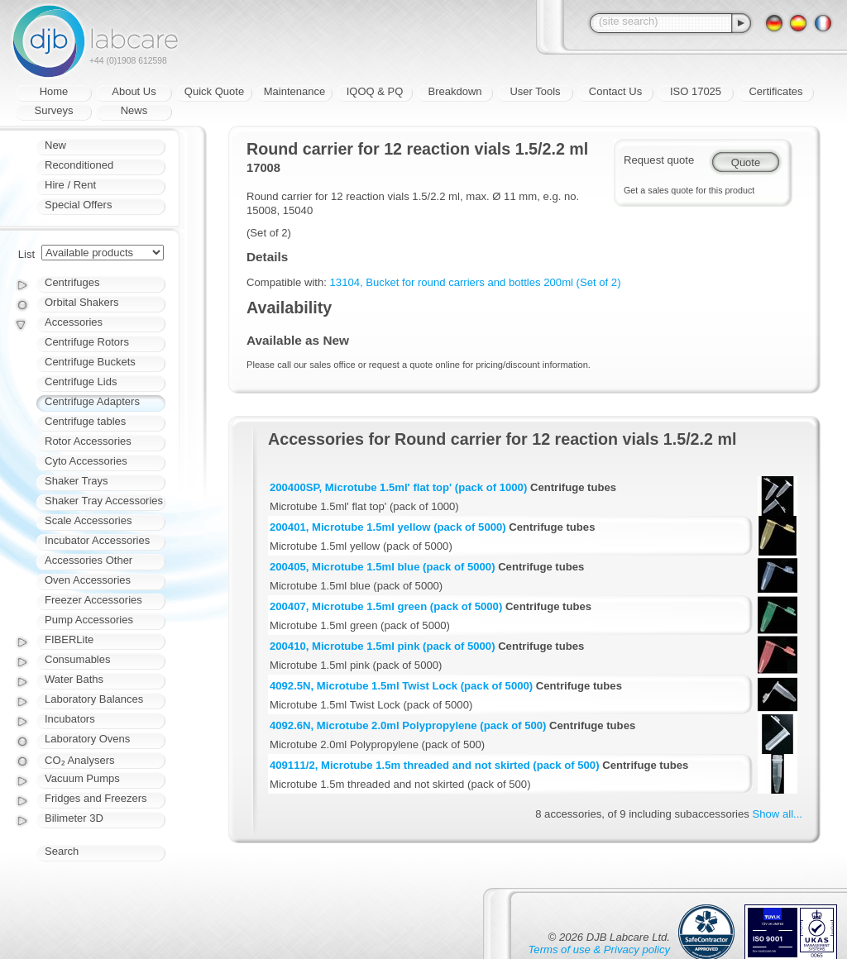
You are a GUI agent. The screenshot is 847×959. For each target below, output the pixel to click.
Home (54, 91)
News (134, 110)
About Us (134, 91)
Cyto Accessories (86, 461)
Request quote (659, 160)
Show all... (777, 814)
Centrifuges (72, 282)
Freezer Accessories (93, 600)
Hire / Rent (70, 185)
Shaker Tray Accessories (104, 500)
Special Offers (78, 204)
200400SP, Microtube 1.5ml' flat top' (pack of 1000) (398, 487)
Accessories (74, 322)
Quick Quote (214, 91)
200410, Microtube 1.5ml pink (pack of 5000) (382, 646)
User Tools (535, 91)
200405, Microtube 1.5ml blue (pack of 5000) (382, 567)
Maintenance (294, 91)
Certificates (775, 91)
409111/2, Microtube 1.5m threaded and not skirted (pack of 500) (435, 765)
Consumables (78, 659)
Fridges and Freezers (96, 798)
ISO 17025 (695, 91)
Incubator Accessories (97, 540)
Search (62, 851)
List (26, 254)
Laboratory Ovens (87, 738)
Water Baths (74, 679)
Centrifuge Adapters (92, 401)
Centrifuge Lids (81, 381)
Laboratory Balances (94, 699)
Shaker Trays (76, 481)
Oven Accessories (88, 580)
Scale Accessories (88, 520)
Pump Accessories (89, 619)
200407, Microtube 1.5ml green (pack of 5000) (386, 606)
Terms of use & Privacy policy (599, 949)
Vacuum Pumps (82, 778)
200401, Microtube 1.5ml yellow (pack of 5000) (388, 527)
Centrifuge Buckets (90, 361)
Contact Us (615, 91)
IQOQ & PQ (375, 91)
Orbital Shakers (82, 302)
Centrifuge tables (85, 421)
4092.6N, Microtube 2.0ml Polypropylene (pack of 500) (408, 725)
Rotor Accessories (88, 441)
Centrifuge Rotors (87, 342)
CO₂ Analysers (79, 760)
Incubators (70, 719)
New (55, 145)
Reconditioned (79, 165)
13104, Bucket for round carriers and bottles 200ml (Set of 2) (475, 282)
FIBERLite (69, 639)
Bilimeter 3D (74, 818)
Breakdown (454, 91)
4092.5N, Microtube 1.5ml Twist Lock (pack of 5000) (401, 686)
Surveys (54, 110)
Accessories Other (88, 560)
